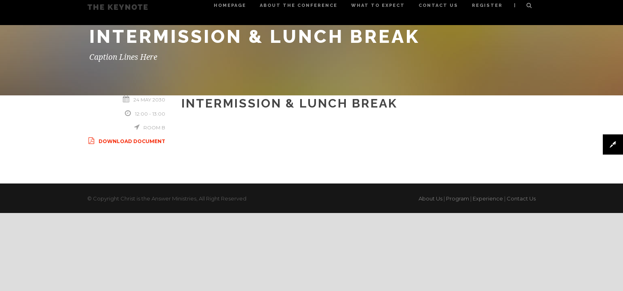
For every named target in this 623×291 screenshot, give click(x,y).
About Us (430, 198)
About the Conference (298, 5)
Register (487, 5)
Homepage (230, 5)
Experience (488, 198)
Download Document (126, 141)
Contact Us (438, 5)
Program (457, 198)
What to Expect (378, 5)
